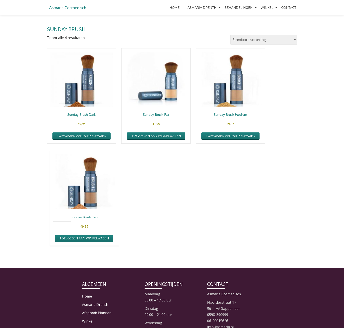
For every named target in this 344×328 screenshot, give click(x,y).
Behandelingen (238, 8)
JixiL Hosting (182, 316)
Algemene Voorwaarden (102, 249)
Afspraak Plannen (96, 216)
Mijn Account (92, 232)
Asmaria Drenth (202, 8)
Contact (288, 8)
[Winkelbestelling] (263, 40)
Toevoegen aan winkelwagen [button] (76, 139)
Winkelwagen (93, 241)
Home (175, 8)
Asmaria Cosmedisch (72, 7)
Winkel (267, 8)
